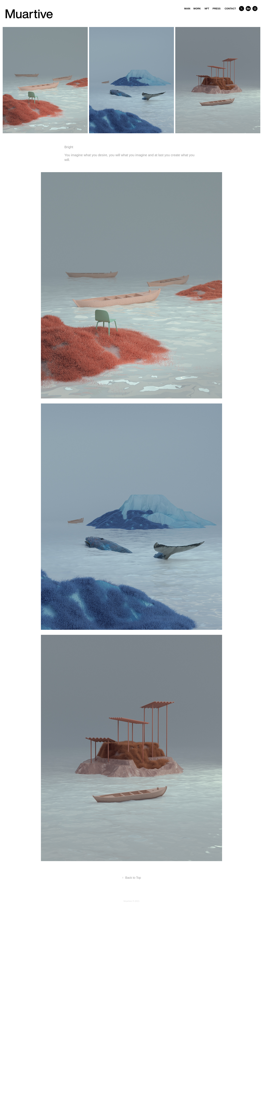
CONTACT (230, 8)
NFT (207, 8)
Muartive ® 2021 (131, 901)
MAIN (187, 8)
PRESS (216, 8)
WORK (197, 8)
